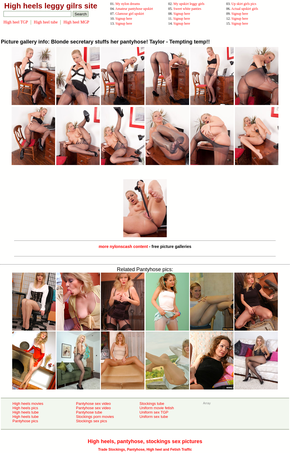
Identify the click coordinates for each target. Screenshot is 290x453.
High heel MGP (76, 22)
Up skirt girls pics (243, 4)
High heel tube (46, 22)
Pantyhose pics (25, 421)
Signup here (181, 14)
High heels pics (25, 408)
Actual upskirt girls (244, 9)
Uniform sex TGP (153, 412)
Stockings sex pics (91, 421)
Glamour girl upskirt (129, 14)
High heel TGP (15, 22)
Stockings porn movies (95, 416)
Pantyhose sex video (93, 403)
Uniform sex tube (153, 416)
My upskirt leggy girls (188, 4)
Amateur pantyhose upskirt (134, 9)
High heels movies (27, 403)
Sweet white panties (187, 9)
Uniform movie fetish (156, 408)
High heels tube (25, 412)
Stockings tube (151, 403)
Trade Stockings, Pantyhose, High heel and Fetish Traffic (145, 449)
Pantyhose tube (89, 412)
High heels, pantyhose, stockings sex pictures (145, 441)
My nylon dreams (127, 4)
